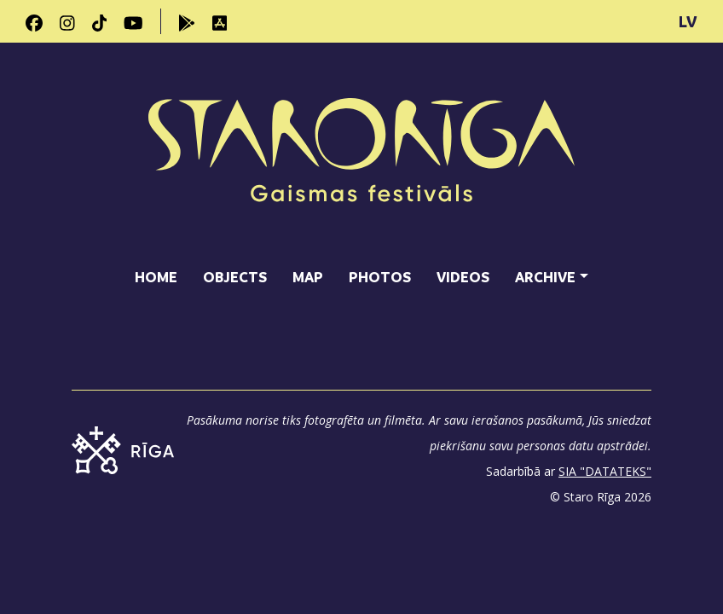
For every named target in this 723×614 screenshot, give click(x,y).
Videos (463, 277)
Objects (235, 277)
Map (307, 277)
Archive (545, 277)
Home (156, 277)
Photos (380, 277)
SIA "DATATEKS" (604, 471)
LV (688, 21)
